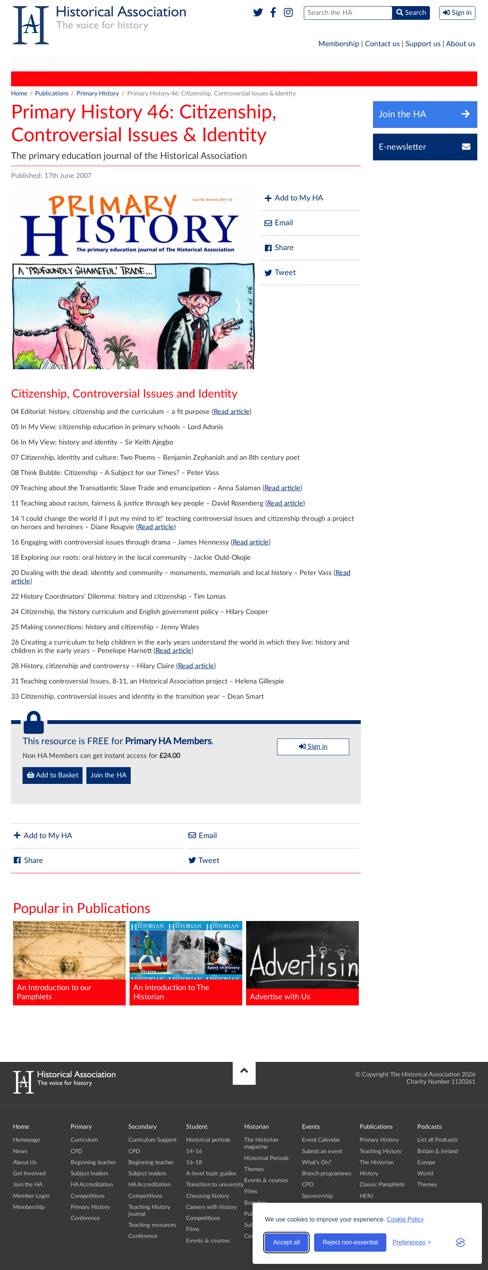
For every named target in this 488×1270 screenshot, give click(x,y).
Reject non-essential (350, 1242)
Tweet (279, 273)
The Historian (143, 79)
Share (278, 248)
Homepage (26, 1140)
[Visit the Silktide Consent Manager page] (460, 1242)
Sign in (313, 746)
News (20, 1151)
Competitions (88, 1196)
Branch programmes (327, 1173)
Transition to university (215, 1185)
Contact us (382, 44)
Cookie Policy (405, 1219)
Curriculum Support (152, 1140)
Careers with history (211, 1207)
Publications (336, 63)
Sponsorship (317, 1196)
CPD (76, 1151)
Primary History (36, 79)
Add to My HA (293, 198)
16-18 (194, 1162)
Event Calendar (321, 1140)
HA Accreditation (92, 1185)
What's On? (316, 1162)
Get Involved (29, 1173)
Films (192, 1229)
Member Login (31, 1196)
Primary (35, 63)
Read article (232, 412)
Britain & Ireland (437, 1151)
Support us (423, 44)
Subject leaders (90, 1173)
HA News (302, 79)
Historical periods (208, 1140)
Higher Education (209, 63)
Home (19, 93)
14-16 (194, 1151)
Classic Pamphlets (228, 79)
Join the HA (108, 775)
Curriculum (84, 1140)
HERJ (271, 79)
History (183, 79)
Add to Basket (52, 775)
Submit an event (322, 1151)
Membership (338, 44)
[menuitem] (35, 63)
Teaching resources (152, 1225)
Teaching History (91, 79)
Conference (85, 1218)
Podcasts (396, 63)
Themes (254, 1169)
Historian (277, 63)
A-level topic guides (211, 1173)
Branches (450, 63)
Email (278, 223)
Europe (426, 1162)
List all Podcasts (437, 1140)
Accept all (286, 1242)
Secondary (88, 63)
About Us (25, 1162)
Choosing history (207, 1196)
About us (460, 44)
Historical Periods (266, 1158)
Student (143, 63)
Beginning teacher (93, 1162)
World (425, 1173)
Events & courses (208, 1241)
